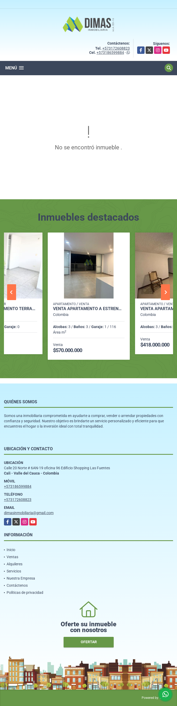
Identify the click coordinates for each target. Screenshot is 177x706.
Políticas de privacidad (25, 592)
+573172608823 (116, 48)
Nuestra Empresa (21, 578)
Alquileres (14, 564)
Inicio (11, 550)
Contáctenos (17, 585)
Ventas (12, 557)
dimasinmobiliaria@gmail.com (29, 513)
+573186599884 (110, 52)
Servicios (14, 571)
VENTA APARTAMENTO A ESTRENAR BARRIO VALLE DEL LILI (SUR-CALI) (89, 309)
